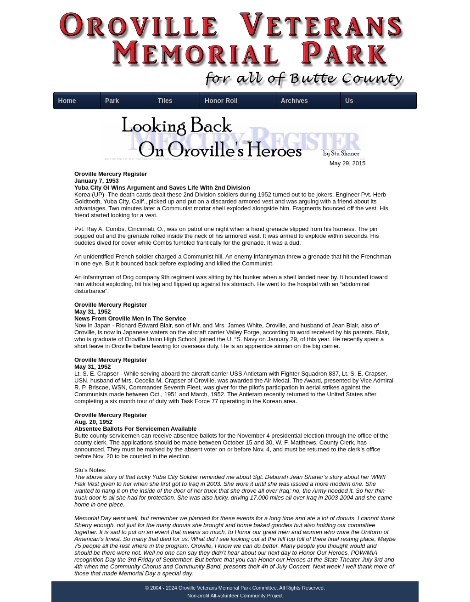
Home (67, 100)
